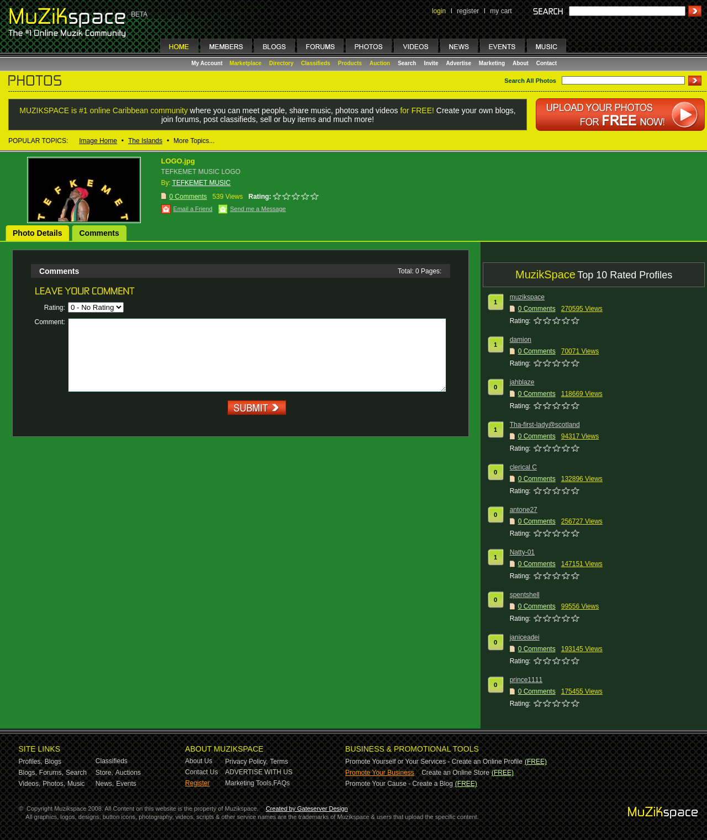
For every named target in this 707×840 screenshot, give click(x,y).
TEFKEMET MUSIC (201, 183)
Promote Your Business (379, 772)
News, (105, 784)
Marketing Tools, (249, 783)
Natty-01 (522, 552)
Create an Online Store (455, 772)
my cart (500, 11)
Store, (104, 772)
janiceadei (525, 637)
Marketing (492, 63)
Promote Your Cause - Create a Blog (399, 784)
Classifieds (315, 63)
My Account (208, 63)
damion (520, 340)
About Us (198, 761)
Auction (380, 63)
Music (76, 784)
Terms (279, 761)
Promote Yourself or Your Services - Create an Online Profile (434, 761)
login (439, 11)
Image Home (98, 141)
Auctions (128, 772)
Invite (431, 63)
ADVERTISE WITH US (259, 772)
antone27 (523, 510)
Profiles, (31, 761)
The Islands (145, 141)
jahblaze (522, 382)
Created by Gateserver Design (307, 808)
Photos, (54, 784)
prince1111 (526, 680)
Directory (281, 63)
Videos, (30, 784)
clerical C (523, 467)
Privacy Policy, (246, 761)
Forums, (51, 772)
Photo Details (37, 233)
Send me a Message (258, 208)
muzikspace (527, 297)
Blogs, (28, 772)
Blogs (53, 761)
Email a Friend (193, 208)
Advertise (458, 63)
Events (126, 784)
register (468, 11)
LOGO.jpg (178, 161)
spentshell (525, 595)
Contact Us (201, 772)
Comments (99, 233)
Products (350, 63)
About (521, 63)
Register (197, 783)
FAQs (281, 783)
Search (407, 63)
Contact (546, 63)
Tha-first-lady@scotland (545, 425)
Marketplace (246, 63)
